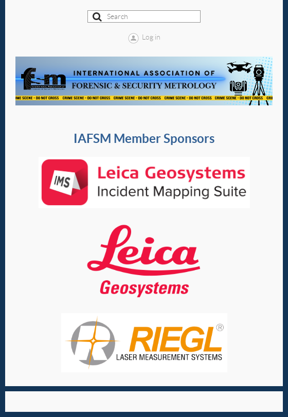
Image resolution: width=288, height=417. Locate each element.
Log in (151, 37)
